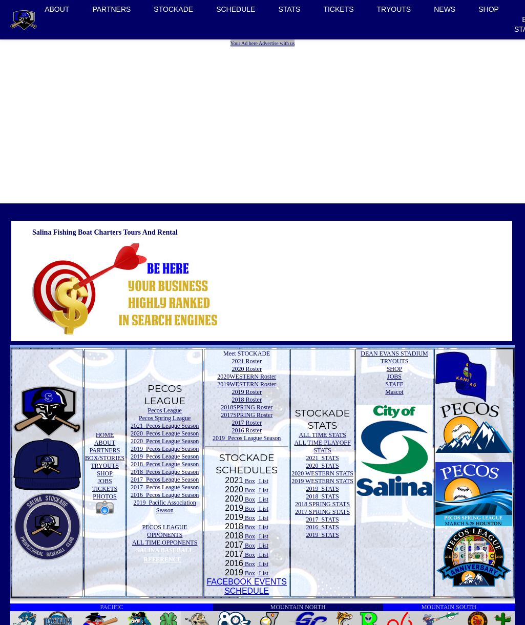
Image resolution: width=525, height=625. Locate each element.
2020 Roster (247, 368)
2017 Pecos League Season (165, 479)
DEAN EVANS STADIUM (394, 353)
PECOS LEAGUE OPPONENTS (164, 531)
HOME (105, 435)
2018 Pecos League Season (165, 464)
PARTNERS (111, 9)
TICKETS (338, 9)
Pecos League (165, 410)
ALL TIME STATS (322, 435)
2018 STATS (322, 496)
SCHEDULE (235, 9)
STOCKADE (173, 9)
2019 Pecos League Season (165, 448)
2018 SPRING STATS (322, 504)
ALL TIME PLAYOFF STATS (322, 446)
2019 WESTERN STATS (322, 481)
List (262, 481)
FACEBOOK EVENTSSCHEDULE (246, 586)
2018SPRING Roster (246, 407)
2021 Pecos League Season (165, 425)
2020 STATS (322, 465)
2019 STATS (322, 488)
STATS (289, 9)
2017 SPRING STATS (322, 511)
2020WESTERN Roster (246, 376)
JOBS (105, 481)
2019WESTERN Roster (246, 384)
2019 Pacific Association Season (165, 506)
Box (249, 481)
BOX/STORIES (104, 458)
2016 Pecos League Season (165, 494)
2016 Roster (247, 430)
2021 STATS (322, 458)
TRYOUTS (394, 9)
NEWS (444, 9)
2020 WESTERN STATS (322, 473)
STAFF (394, 384)
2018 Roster (247, 399)
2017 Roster (247, 422)
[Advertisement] (264, 119)
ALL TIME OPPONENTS (164, 542)
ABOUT (57, 9)
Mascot (394, 391)
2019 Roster (247, 391)
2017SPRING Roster (246, 415)
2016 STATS (322, 527)
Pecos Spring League (165, 418)
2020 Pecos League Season (165, 433)
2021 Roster (247, 361)
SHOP (488, 9)
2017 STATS (322, 519)
